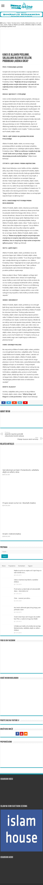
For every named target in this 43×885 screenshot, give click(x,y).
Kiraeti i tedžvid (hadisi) (12, 523)
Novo (4, 555)
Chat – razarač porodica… (22, 587)
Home (3, 23)
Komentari (21, 555)
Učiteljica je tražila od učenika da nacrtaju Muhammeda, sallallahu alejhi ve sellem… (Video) (27, 617)
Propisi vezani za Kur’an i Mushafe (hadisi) (19, 498)
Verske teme (16, 23)
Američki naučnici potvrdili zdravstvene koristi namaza (16, 434)
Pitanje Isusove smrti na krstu (26, 438)
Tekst (9, 23)
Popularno (11, 555)
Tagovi (30, 555)
